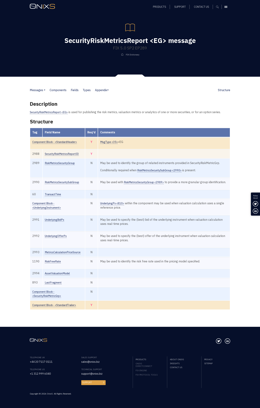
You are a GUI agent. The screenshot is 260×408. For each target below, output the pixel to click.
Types (87, 90)
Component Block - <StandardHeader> (57, 142)
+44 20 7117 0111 (42, 362)
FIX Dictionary (132, 54)
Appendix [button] (101, 90)
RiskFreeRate (54, 265)
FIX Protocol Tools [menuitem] (146, 375)
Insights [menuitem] (174, 363)
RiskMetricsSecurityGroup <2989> (152, 182)
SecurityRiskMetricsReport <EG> (51, 112)
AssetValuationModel (59, 277)
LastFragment (54, 287)
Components (58, 90)
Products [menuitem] (141, 359)
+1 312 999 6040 (41, 374)
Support (86, 382)
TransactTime (54, 198)
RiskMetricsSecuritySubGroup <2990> (168, 170)
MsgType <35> (116, 142)
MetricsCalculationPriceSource (65, 256)
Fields (75, 90)
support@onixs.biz (93, 374)
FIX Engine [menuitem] (141, 370)
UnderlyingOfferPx (57, 240)
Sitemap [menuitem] (208, 363)
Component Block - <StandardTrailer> (57, 309)
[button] (44, 90)
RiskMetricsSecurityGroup (62, 163)
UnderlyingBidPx (56, 224)
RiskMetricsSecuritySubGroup (64, 182)
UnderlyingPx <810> (119, 207)
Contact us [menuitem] (176, 367)
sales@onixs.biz (91, 362)
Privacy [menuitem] (208, 359)
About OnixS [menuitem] (177, 359)
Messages (36, 90)
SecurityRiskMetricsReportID (64, 154)
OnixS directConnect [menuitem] (144, 364)
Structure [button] (224, 90)
